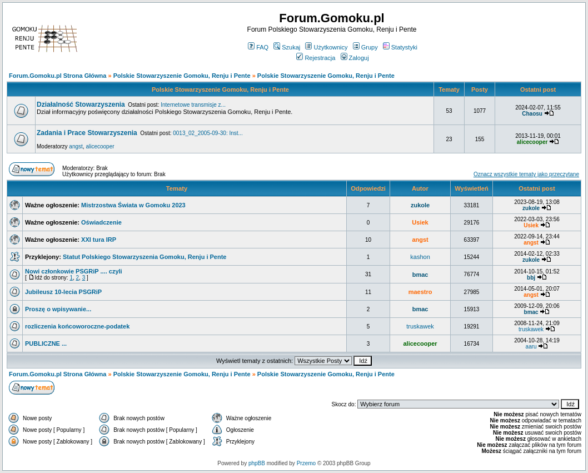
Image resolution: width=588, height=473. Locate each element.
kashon (420, 256)
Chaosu (532, 114)
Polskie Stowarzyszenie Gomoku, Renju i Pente (182, 75)
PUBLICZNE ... (46, 343)
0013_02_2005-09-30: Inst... (208, 133)
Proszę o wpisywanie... (58, 309)
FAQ (258, 47)
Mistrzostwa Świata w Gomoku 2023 (133, 205)
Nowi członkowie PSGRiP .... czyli (73, 271)
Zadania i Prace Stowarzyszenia (87, 133)
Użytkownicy (326, 47)
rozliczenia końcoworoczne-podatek (77, 326)
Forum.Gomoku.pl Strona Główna (57, 75)
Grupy (365, 47)
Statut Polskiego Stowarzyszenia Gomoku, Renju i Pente (145, 256)
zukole (420, 205)
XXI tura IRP (98, 239)
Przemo (306, 463)
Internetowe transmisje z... (193, 105)
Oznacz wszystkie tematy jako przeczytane (526, 174)
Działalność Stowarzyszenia (81, 104)
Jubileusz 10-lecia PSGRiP (63, 291)
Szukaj (286, 47)
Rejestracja (315, 57)
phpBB (256, 463)
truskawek (420, 326)
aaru (531, 346)
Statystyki (400, 47)
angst (75, 146)
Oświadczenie (101, 222)
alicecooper (100, 146)
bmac (420, 274)
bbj (531, 278)
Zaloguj (355, 57)
